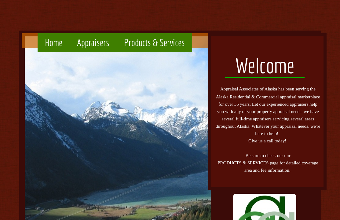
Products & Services (154, 42)
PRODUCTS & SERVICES (243, 162)
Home (53, 42)
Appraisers (93, 42)
